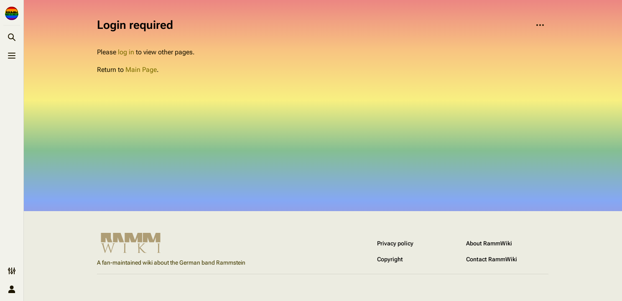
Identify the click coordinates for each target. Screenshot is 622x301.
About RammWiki (489, 243)
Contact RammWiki (491, 259)
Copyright (390, 259)
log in (126, 52)
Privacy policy (395, 243)
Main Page (141, 70)
